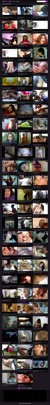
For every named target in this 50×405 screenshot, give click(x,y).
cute (5, 18)
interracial (22, 244)
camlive (19, 371)
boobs (22, 18)
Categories (17, 1)
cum (3, 60)
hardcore (4, 145)
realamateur (9, 131)
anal (8, 173)
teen (7, 18)
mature (8, 230)
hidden (6, 46)
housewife (21, 216)
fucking (9, 343)
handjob (39, 74)
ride (7, 329)
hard (36, 357)
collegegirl (25, 371)
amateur (10, 145)
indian (8, 32)
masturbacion (7, 60)
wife (23, 32)
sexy (3, 32)
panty (39, 159)
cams (9, 46)
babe (6, 272)
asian (18, 32)
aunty (39, 329)
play (38, 357)
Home (14, 1)
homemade (39, 230)
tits (3, 18)
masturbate (24, 159)
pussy (19, 60)
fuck (23, 173)
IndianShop (7, 1)
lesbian (25, 244)
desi (23, 343)
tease (6, 159)
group (3, 173)
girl (21, 329)
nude (38, 173)
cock (23, 145)
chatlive (22, 371)
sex (18, 18)
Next (30, 388)
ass (20, 18)
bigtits (8, 272)
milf (35, 117)
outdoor (8, 371)
